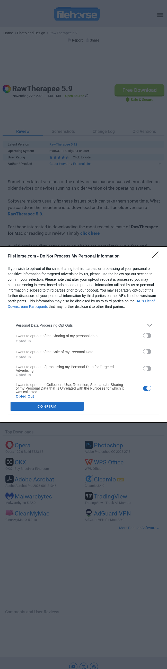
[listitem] (83, 325)
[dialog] (83, 334)
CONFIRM (47, 406)
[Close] (157, 256)
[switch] (147, 335)
